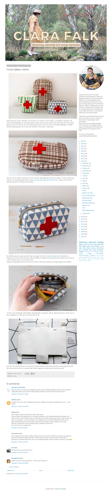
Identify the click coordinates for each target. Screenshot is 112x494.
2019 (82, 153)
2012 (82, 224)
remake (80, 260)
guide (102, 257)
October (84, 168)
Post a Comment (14, 467)
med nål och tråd (16, 387)
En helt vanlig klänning (88, 195)
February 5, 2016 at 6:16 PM (19, 452)
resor (84, 248)
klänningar (97, 258)
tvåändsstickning (88, 257)
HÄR (80, 125)
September (85, 171)
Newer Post (10, 470)
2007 (82, 236)
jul (93, 258)
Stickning (83, 242)
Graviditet (85, 250)
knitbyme (14, 399)
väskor (89, 260)
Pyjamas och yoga (87, 193)
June (84, 178)
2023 (82, 143)
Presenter (94, 257)
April (83, 183)
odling (102, 258)
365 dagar (82, 246)
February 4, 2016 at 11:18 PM (19, 406)
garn (80, 250)
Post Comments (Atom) (21, 473)
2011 (82, 226)
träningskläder (99, 253)
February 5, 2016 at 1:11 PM (19, 442)
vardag (100, 242)
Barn (88, 246)
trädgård (81, 251)
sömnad (14, 376)
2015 (82, 216)
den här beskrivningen (50, 256)
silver (90, 250)
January (84, 213)
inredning (90, 258)
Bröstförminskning (83, 255)
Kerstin (84, 190)
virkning (93, 248)
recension (87, 251)
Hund (98, 255)
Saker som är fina (85, 244)
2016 (82, 161)
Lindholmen (92, 255)
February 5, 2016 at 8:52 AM (19, 428)
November (85, 166)
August (84, 173)
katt (97, 248)
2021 (82, 148)
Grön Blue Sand (86, 200)
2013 (82, 221)
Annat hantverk (98, 244)
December (85, 163)
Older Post (71, 470)
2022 (82, 146)
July (83, 176)
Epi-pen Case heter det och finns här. (46, 180)
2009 (82, 231)
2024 (82, 141)
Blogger (63, 489)
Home (41, 470)
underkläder (100, 250)
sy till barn (85, 260)
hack (80, 258)
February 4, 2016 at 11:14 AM (19, 394)
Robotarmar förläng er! (88, 203)
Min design (95, 246)
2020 (82, 151)
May (83, 181)
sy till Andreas (94, 251)
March (84, 186)
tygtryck (101, 251)
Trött (83, 208)
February (85, 188)
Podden (81, 253)
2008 (82, 234)
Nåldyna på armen (87, 198)
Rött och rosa (86, 205)
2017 (82, 158)
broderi (98, 257)
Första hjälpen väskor (88, 210)
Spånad (101, 248)
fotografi (89, 253)
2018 (82, 156)
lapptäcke (81, 257)
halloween (84, 258)
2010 (82, 229)
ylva (12, 447)
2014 (82, 219)
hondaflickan (15, 458)
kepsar (101, 255)
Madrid (88, 248)
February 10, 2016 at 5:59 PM (19, 463)
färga (94, 250)
